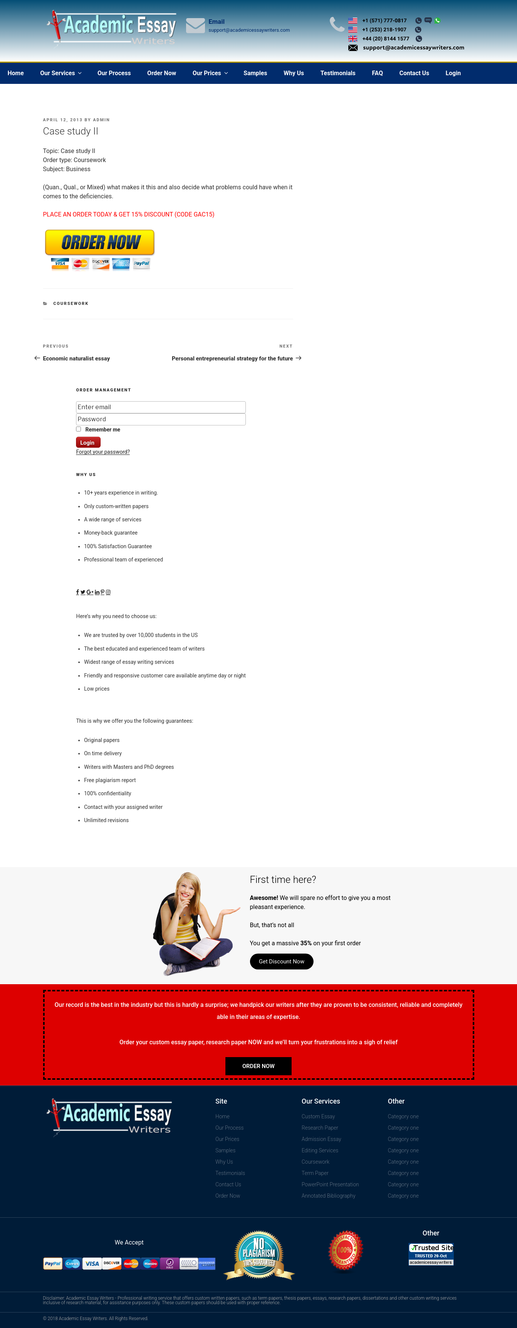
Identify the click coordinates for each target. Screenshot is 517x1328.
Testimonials (338, 73)
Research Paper (320, 1128)
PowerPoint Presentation (330, 1184)
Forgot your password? (103, 452)
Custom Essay (318, 1116)
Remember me (98, 430)
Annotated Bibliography (329, 1196)
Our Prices (211, 73)
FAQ (377, 73)
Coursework (71, 303)
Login (453, 73)
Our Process (114, 73)
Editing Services (320, 1150)
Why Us (294, 73)
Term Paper (315, 1173)
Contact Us (414, 73)
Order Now (161, 73)
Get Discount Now (281, 961)
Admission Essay (322, 1139)
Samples (255, 73)
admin (101, 119)
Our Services (61, 73)
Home (16, 73)
